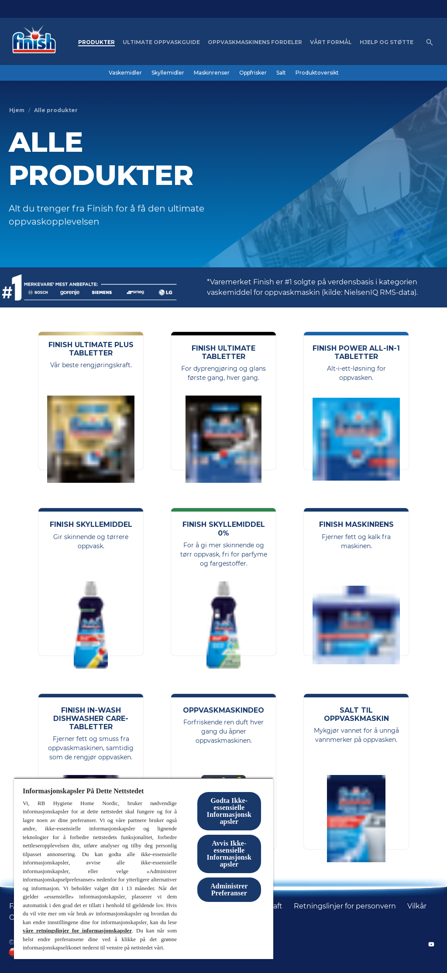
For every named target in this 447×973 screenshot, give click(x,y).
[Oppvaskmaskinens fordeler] (255, 42)
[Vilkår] (417, 906)
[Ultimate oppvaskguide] (161, 42)
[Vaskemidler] (125, 72)
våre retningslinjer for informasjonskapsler (77, 930)
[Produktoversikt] (317, 72)
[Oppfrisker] (253, 72)
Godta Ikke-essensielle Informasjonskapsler (229, 811)
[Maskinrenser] (211, 72)
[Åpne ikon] (429, 42)
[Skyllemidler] (168, 72)
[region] (143, 868)
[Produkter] (96, 42)
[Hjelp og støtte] (386, 42)
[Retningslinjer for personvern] (344, 906)
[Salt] (281, 72)
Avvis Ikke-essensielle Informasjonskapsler (229, 854)
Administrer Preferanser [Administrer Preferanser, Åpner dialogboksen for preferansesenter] (229, 889)
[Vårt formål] (330, 42)
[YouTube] (431, 944)
